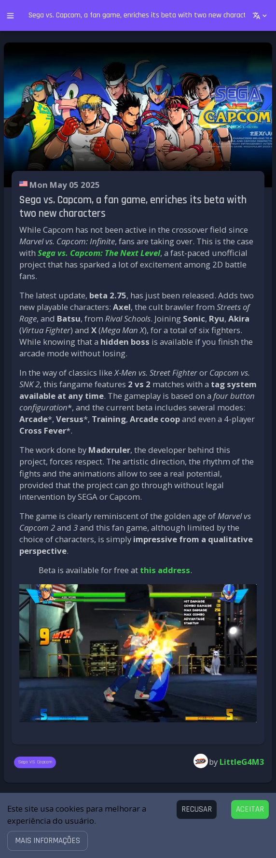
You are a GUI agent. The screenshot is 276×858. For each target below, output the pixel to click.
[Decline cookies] (197, 809)
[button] (47, 841)
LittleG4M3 (242, 761)
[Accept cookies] (250, 809)
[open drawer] (10, 15)
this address (165, 570)
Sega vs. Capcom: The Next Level (99, 252)
